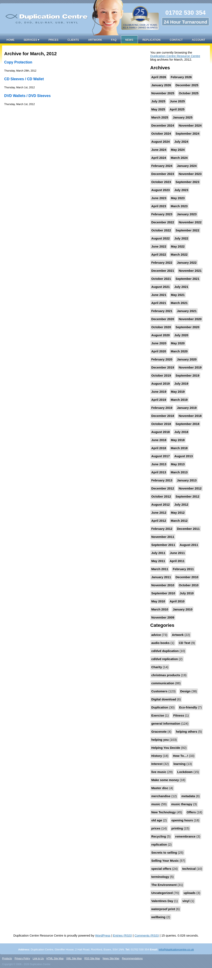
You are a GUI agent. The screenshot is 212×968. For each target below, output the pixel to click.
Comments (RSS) (147, 935)
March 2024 (179, 157)
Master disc (160, 788)
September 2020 (187, 327)
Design (185, 691)
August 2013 (183, 456)
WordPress (103, 935)
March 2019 (179, 399)
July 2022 (181, 238)
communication (162, 683)
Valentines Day (162, 901)
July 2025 (158, 101)
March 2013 (179, 472)
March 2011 (159, 569)
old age (156, 820)
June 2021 (158, 295)
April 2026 (158, 77)
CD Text (184, 643)
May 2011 (158, 561)
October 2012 (161, 496)
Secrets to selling (164, 852)
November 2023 (190, 174)
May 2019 (178, 391)
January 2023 (186, 214)
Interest (157, 764)
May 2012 (178, 512)
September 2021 (187, 278)
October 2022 (161, 230)
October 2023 (161, 182)
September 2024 (187, 133)
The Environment (164, 885)
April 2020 (158, 351)
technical (189, 868)
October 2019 (161, 375)
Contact (176, 39)
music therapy (181, 804)
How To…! (180, 755)
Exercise (157, 715)
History (156, 755)
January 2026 (161, 85)
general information (165, 723)
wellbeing (158, 917)
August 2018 (160, 432)
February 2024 (161, 166)
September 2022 (187, 230)
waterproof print (163, 909)
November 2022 (190, 222)
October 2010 (189, 585)
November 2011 (162, 536)
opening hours (182, 820)
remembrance (185, 836)
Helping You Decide (165, 747)
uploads (190, 893)
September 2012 (187, 496)
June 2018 (158, 440)
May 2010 (158, 601)
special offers (161, 868)
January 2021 (186, 311)
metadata (188, 796)
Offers (191, 812)
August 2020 (160, 335)
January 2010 (182, 609)
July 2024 (181, 141)
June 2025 (177, 101)
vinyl (185, 901)
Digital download (163, 699)
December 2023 (162, 174)
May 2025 (158, 109)
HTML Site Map (55, 958)
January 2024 (186, 166)
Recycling (158, 836)
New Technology (163, 812)
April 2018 (158, 448)
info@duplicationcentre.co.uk (176, 949)
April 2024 (158, 157)
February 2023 (161, 214)
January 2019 (186, 407)
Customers (159, 691)
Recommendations (132, 958)
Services (31, 39)
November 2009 (162, 617)
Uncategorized (162, 893)
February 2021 (161, 311)
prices (155, 828)
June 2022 (158, 246)
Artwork (95, 39)
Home (11, 39)
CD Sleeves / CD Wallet (24, 79)
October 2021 (161, 278)
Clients (73, 39)
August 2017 (160, 456)
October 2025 (189, 93)
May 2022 (178, 246)
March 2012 (179, 520)
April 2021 (158, 303)
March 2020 (179, 351)
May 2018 (178, 440)
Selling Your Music (165, 860)
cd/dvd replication (164, 659)
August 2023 (160, 190)
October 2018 (161, 424)
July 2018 (181, 432)
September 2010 (163, 593)
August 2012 (160, 504)
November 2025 (162, 93)
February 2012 (161, 528)
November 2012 (190, 488)
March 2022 (179, 254)
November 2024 (190, 125)
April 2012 (158, 520)
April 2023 (158, 206)
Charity (156, 667)
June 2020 (158, 343)
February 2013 (161, 480)
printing (177, 828)
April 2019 (158, 399)
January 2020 (186, 359)
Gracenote (159, 731)
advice (156, 635)
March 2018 (179, 448)
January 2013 (186, 480)
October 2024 (161, 133)
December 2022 (162, 222)
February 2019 (161, 407)
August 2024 (160, 141)
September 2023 (187, 182)
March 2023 (179, 206)
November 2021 (190, 270)
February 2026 (181, 77)
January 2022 (186, 262)
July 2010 (187, 593)
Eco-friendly (188, 707)
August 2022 (160, 238)
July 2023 (181, 190)
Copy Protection (18, 62)
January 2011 (161, 577)
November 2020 (190, 319)
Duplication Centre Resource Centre (175, 56)
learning (179, 764)
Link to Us (38, 958)
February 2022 (161, 262)
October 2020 (161, 327)
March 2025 (159, 117)
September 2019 (187, 375)
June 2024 (158, 149)
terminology (160, 876)
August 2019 (160, 383)
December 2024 (162, 125)
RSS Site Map (92, 958)
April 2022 (158, 254)
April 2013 (158, 472)
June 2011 (177, 553)
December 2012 (162, 488)
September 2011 (163, 545)
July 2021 (181, 286)
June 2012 (158, 512)
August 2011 (189, 545)
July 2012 (181, 504)
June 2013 (158, 464)
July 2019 (181, 383)
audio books (160, 643)
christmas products (165, 675)
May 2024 (178, 149)
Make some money (165, 780)
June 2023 (158, 198)
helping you (160, 739)
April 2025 (177, 109)
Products (7, 958)
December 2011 (188, 528)
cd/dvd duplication (165, 651)
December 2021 (162, 270)
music (155, 804)
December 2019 (162, 367)
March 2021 (179, 303)
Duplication (159, 707)
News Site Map (111, 958)
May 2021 (178, 295)
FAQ (114, 39)
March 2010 (159, 609)
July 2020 (181, 335)
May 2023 (178, 198)
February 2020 (161, 359)
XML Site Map (74, 958)
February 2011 (183, 569)
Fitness (178, 715)
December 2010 (187, 577)
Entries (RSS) (122, 935)
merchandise (161, 796)
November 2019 (190, 367)
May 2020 (178, 343)
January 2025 (182, 117)
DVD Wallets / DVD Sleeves (27, 96)
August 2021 (160, 286)
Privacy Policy (22, 958)
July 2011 (158, 553)
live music (158, 772)
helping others (186, 731)
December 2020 (162, 319)
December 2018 (162, 416)
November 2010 (162, 585)
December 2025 (187, 85)
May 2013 (178, 464)
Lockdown (185, 772)
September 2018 (187, 424)
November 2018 (190, 416)
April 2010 (177, 601)
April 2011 (177, 561)
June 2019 (158, 391)
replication (159, 844)
